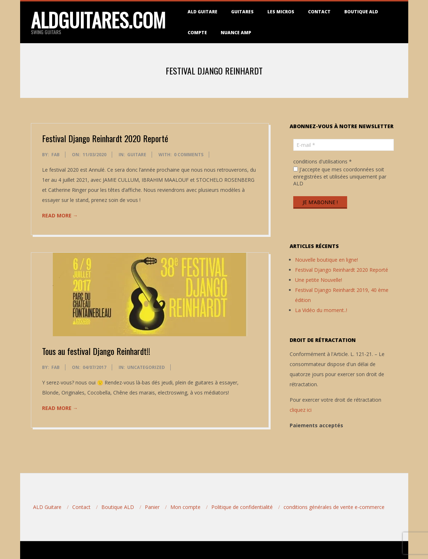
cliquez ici (301, 409)
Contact (319, 12)
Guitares (242, 12)
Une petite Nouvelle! (318, 279)
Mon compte (185, 507)
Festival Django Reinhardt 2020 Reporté (105, 138)
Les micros (280, 12)
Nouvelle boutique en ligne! (326, 259)
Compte (197, 33)
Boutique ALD (361, 12)
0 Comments (188, 155)
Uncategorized (146, 367)
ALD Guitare (202, 12)
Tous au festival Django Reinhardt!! (96, 350)
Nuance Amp (236, 33)
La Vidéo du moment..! (321, 310)
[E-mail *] (343, 145)
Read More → (60, 215)
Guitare (136, 155)
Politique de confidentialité (242, 507)
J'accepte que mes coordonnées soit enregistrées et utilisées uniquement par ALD (339, 176)
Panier (152, 507)
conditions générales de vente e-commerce (334, 507)
